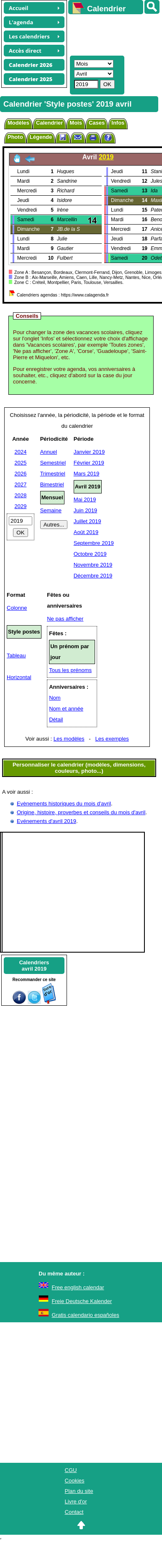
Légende (41, 137)
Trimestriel (52, 473)
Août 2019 (86, 532)
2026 (21, 473)
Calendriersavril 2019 (34, 965)
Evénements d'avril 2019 (46, 821)
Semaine (51, 510)
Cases (97, 123)
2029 (21, 506)
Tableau (16, 655)
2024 (21, 452)
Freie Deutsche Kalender (82, 1301)
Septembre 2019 (94, 543)
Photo (15, 137)
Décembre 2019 (93, 575)
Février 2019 (89, 463)
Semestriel (53, 463)
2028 (21, 495)
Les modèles (69, 739)
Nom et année (66, 708)
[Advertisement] (111, 34)
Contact (74, 1512)
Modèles (18, 123)
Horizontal (19, 677)
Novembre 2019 (93, 565)
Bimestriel (52, 484)
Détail (56, 719)
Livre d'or (76, 1501)
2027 (21, 484)
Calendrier (49, 123)
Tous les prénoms (70, 670)
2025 (21, 463)
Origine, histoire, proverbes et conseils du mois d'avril (81, 812)
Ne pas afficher (65, 619)
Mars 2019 (86, 473)
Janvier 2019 (89, 452)
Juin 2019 (85, 510)
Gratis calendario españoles (85, 1315)
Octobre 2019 (90, 554)
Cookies (75, 1480)
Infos (117, 123)
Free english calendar (78, 1287)
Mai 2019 (85, 499)
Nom (54, 698)
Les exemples (112, 739)
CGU (71, 1470)
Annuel (48, 452)
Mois (75, 123)
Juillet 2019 (87, 521)
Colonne (17, 608)
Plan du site (79, 1491)
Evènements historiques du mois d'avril (64, 803)
